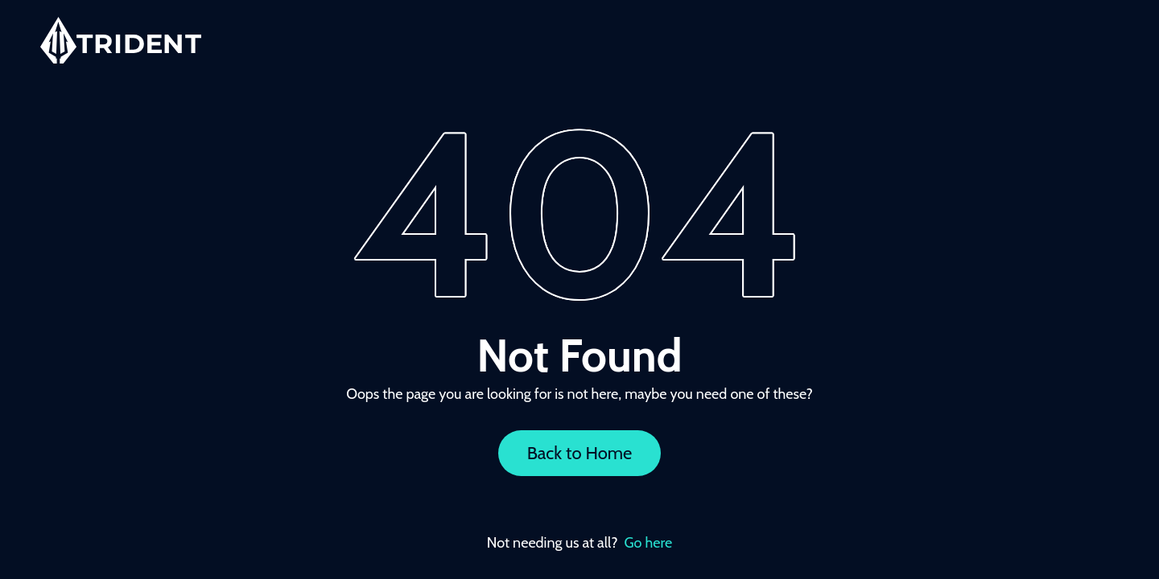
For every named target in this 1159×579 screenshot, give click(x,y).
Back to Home (580, 453)
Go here (649, 543)
